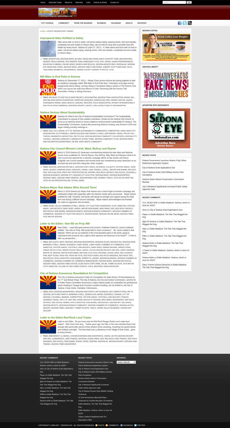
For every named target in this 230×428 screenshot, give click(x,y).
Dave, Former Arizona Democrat (156, 265)
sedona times (49, 178)
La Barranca (58, 339)
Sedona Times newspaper (63, 344)
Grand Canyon (118, 100)
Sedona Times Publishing (90, 67)
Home (43, 2)
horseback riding (52, 103)
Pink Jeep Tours (51, 255)
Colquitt (110, 167)
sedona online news (109, 214)
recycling (79, 136)
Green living (124, 247)
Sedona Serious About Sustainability (62, 112)
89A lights (54, 242)
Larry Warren (127, 250)
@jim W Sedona (149, 221)
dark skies (68, 208)
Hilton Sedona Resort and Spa (104, 250)
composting (114, 131)
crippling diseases (83, 100)
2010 (51, 131)
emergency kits (91, 62)
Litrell (105, 170)
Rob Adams (60, 211)
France (125, 297)
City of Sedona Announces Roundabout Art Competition (74, 273)
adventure (54, 59)
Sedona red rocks (122, 261)
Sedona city (67, 175)
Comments (113, 425)
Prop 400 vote (76, 255)
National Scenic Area (108, 253)
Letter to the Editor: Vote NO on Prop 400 (65, 223)
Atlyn (144, 229)
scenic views (82, 341)
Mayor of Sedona (51, 253)
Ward (81, 180)
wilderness (70, 70)
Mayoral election (88, 253)
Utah (95, 105)
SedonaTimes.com (88, 178)
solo (129, 67)
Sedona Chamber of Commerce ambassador (76, 261)
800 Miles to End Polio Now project (66, 97)
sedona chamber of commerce (103, 305)
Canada (117, 294)
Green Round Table (71, 250)
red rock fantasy (105, 172)
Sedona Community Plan (107, 139)
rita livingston (62, 258)
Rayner (91, 172)
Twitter (141, 425)
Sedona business (51, 175)
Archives (141, 23)
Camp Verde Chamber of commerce (106, 245)
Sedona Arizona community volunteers (104, 136)
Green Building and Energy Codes (86, 133)
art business (101, 292)
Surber (101, 178)
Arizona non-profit (85, 292)
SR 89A (75, 142)
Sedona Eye (67, 425)
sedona (93, 341)
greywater (110, 133)
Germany (47, 300)
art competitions (117, 292)
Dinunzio (76, 170)
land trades (95, 170)
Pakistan (88, 103)
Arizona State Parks (85, 167)
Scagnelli (131, 172)
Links (88, 2)
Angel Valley (55, 206)
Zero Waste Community (90, 142)
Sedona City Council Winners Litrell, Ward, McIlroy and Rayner (78, 148)
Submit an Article (100, 2)
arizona (53, 167)
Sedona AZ (121, 64)
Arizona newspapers (84, 242)
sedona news (70, 67)
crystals (72, 247)
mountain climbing (52, 64)
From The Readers (83, 23)
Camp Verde (82, 245)
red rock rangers (109, 255)
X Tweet (145, 250)
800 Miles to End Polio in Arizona (60, 76)
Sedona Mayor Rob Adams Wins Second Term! (68, 187)
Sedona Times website (68, 178)
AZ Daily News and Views (86, 59)
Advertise (79, 2)
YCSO (111, 70)
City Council (47, 23)
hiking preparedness (122, 62)
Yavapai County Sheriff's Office (92, 70)
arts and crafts (59, 294)
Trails (109, 178)
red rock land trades (116, 339)
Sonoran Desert (76, 105)
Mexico (70, 103)
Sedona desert (116, 341)
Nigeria (79, 103)
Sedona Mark (148, 257)
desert (46, 62)
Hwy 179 (63, 300)
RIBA (144, 236)
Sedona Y (69, 308)
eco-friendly (62, 133)
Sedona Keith (148, 243)
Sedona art (103, 302)
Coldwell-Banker (60, 297)
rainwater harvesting (62, 136)
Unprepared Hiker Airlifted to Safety (61, 38)
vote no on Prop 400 (123, 178)
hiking (108, 62)
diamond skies (64, 170)
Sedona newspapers (119, 175)
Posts (101, 425)
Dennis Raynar (110, 247)
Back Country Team (109, 59)
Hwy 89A (72, 300)
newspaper (118, 300)
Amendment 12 (55, 336)
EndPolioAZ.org (102, 100)
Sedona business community (97, 211)
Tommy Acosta (115, 264)
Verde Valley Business (108, 308)
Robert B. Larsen (90, 258)
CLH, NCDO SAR (149, 203)
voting (74, 180)
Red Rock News (91, 255)
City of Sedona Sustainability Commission (86, 131)
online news (68, 64)
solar (104, 264)
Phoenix (129, 253)
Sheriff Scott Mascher (114, 67)
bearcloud (90, 294)
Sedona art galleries (120, 302)
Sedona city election (83, 175)
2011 (55, 131)
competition (76, 297)
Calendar (116, 23)
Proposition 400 (79, 172)
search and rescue (85, 64)
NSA (45, 172)
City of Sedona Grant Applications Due (158, 168)
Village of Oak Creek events (72, 266)
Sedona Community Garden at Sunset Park (73, 139)
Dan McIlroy (56, 208)
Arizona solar (102, 242)
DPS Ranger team (73, 62)
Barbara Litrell (70, 206)
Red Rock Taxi (126, 255)
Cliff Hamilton (119, 206)
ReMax (66, 302)
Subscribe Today (55, 2)
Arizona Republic (65, 167)
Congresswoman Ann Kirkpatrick (86, 336)
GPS (102, 62)
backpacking (126, 59)
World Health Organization (112, 105)
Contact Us (114, 2)
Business (101, 23)
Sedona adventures (105, 64)
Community (63, 23)
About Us (68, 2)
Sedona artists (50, 305)
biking (127, 97)
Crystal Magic (123, 167)
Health (129, 23)
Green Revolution (52, 250)
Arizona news (67, 59)
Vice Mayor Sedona (52, 217)
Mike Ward (105, 208)
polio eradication (102, 103)
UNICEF (88, 105)
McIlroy (132, 170)
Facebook (128, 425)
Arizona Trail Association (110, 97)
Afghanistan (90, 97)
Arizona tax (116, 242)
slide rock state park (89, 264)
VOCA (90, 266)
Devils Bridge (57, 62)
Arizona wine (129, 242)
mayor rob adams (118, 170)
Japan (80, 300)
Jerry (144, 210)
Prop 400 (66, 172)
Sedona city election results (69, 214)
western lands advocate (106, 266)
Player (145, 214)
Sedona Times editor (67, 264)
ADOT (62, 242)
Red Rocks (120, 172)
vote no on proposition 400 (56, 180)
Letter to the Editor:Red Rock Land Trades (65, 317)
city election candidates (98, 206)
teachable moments (53, 70)
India (64, 103)
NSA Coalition (54, 172)
